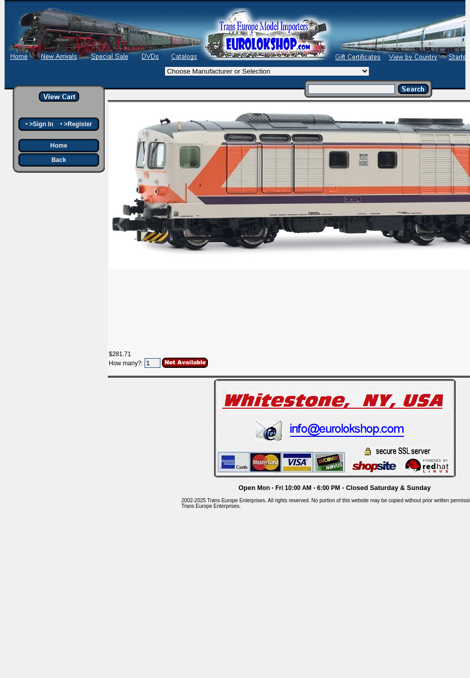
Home (58, 145)
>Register (78, 124)
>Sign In (41, 124)
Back (59, 159)
